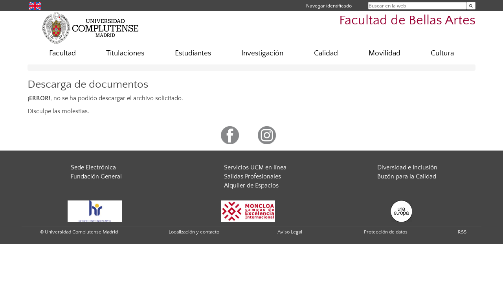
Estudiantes (193, 53)
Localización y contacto (194, 232)
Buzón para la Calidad (406, 176)
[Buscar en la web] (470, 5)
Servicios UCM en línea (255, 167)
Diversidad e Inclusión (407, 167)
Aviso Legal (289, 232)
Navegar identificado (329, 5)
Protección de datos (386, 232)
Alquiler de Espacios (251, 185)
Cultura (442, 53)
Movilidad (384, 53)
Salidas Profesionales (252, 176)
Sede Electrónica (93, 167)
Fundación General (96, 176)
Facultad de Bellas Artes (407, 20)
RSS (462, 232)
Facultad (62, 53)
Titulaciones (125, 53)
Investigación (262, 53)
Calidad (326, 53)
